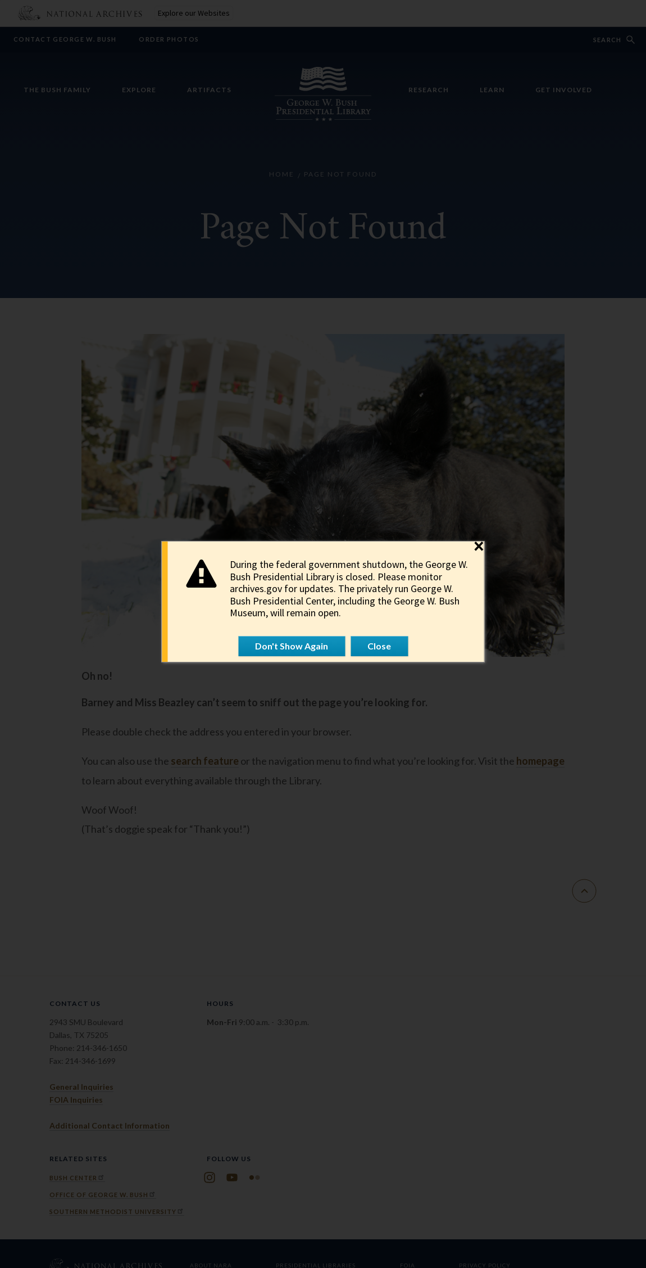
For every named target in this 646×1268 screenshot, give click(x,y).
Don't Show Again (291, 645)
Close (379, 645)
